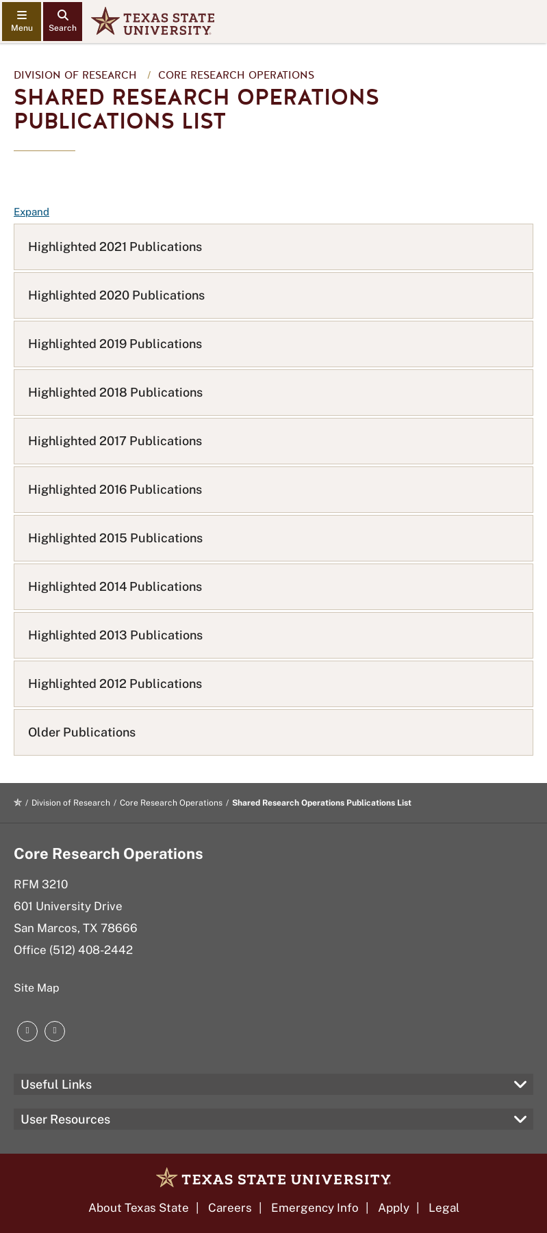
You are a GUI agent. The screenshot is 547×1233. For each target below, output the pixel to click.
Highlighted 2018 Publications (115, 392)
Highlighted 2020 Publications (116, 295)
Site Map (37, 987)
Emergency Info (315, 1208)
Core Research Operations (236, 75)
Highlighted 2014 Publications (115, 586)
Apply (393, 1208)
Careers (230, 1208)
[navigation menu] (21, 21)
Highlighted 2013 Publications (115, 635)
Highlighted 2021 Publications (115, 246)
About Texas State (138, 1208)
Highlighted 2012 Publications (115, 683)
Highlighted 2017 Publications (115, 441)
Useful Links (56, 1084)
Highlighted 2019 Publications (115, 343)
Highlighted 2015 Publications (115, 538)
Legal (444, 1208)
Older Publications (82, 732)
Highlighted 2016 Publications (115, 489)
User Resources (65, 1119)
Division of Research (75, 75)
